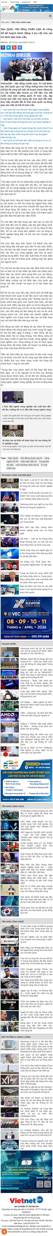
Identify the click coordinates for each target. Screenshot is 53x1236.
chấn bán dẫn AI (28, 461)
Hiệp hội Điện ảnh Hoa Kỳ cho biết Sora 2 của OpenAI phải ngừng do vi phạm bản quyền (36, 589)
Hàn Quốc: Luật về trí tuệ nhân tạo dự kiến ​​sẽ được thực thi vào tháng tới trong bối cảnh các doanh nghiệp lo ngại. (26, 122)
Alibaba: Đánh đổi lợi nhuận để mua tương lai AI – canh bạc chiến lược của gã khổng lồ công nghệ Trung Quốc (36, 663)
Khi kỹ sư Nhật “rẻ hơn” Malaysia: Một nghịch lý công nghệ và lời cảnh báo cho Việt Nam (36, 750)
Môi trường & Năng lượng (16, 1037)
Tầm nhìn (5, 22)
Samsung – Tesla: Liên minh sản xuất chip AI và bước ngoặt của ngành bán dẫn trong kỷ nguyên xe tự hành (36, 684)
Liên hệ (4, 2)
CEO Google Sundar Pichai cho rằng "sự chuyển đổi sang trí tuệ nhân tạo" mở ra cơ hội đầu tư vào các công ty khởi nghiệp (36, 973)
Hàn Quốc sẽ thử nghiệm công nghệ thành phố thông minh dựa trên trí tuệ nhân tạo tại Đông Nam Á (36, 1058)
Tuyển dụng (14, 2)
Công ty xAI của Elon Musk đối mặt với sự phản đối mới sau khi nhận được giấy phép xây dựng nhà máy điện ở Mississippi (36, 1080)
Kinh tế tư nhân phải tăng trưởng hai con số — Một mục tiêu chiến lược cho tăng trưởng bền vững (36, 888)
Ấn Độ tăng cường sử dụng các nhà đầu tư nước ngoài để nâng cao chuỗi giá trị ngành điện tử (36, 813)
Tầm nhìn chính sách (12, 806)
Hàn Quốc (13, 458)
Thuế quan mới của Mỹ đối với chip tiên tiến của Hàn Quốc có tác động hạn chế (36, 910)
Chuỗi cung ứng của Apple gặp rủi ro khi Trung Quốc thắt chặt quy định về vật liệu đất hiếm (36, 553)
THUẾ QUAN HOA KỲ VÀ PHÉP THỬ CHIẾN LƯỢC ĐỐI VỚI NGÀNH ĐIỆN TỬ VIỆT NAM (36, 845)
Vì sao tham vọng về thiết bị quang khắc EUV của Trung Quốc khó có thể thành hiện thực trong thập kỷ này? (36, 930)
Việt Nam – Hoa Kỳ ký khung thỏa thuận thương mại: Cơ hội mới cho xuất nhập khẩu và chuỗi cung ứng (36, 542)
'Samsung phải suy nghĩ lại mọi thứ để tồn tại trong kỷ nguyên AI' (36, 505)
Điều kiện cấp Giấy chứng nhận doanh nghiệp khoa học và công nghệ (36, 530)
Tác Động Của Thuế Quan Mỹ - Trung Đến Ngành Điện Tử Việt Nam (36, 563)
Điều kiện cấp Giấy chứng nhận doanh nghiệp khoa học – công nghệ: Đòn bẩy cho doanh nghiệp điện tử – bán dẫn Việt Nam (36, 868)
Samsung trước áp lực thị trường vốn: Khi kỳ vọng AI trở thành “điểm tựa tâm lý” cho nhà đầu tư (36, 651)
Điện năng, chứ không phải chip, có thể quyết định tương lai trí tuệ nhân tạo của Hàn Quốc (36, 950)
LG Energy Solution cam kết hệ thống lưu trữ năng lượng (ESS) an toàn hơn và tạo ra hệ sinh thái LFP (36, 1132)
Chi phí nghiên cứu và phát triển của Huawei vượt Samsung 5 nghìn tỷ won (36, 939)
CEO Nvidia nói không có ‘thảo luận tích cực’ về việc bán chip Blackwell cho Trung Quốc (36, 519)
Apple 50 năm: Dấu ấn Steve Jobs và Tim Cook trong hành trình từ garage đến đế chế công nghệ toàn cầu (36, 1016)
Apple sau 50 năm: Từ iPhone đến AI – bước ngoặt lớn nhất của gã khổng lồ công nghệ (36, 993)
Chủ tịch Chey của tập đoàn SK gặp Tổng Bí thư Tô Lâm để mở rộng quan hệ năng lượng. (36, 1122)
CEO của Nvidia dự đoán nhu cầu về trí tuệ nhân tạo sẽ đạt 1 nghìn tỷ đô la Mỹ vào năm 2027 (36, 1004)
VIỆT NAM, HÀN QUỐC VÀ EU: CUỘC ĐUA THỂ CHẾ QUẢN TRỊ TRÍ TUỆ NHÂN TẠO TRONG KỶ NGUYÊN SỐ (36, 825)
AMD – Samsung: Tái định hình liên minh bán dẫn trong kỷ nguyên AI (36, 714)
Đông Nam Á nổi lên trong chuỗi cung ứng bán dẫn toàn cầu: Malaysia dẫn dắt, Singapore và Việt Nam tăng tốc (36, 1027)
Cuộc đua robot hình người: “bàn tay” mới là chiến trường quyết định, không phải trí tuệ (36, 694)
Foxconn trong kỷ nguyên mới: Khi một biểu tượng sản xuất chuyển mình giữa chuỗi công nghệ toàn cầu (36, 1145)
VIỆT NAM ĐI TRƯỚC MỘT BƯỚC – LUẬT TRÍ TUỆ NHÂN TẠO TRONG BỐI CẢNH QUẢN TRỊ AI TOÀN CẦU (36, 836)
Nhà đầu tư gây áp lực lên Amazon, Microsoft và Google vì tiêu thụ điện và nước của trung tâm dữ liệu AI (36, 1089)
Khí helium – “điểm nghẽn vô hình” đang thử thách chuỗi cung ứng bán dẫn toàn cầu (36, 704)
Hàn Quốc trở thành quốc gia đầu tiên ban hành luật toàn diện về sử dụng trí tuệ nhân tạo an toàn (36, 899)
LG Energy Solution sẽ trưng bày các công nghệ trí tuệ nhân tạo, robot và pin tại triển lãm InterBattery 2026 (36, 1112)
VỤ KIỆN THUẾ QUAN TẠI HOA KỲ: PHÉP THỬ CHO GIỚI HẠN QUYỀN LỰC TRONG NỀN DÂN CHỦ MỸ (36, 496)
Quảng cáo (26, 2)
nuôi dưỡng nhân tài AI (27, 465)
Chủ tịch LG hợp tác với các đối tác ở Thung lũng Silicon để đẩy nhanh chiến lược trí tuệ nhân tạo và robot (36, 961)
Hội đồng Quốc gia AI (31, 458)
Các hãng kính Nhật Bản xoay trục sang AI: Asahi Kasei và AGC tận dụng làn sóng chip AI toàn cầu (36, 982)
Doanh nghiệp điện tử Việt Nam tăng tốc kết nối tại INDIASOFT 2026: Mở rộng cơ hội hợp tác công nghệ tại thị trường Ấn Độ (36, 673)
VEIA (35, 2)
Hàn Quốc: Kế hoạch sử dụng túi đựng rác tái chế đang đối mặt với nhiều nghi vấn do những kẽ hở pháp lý (36, 1101)
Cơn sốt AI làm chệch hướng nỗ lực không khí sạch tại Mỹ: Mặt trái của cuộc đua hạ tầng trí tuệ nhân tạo (36, 1068)
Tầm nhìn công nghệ (12, 921)
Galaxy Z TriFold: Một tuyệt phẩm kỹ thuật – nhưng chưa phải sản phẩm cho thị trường (36, 726)
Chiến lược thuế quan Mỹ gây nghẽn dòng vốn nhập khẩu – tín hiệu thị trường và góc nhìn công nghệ (36, 879)
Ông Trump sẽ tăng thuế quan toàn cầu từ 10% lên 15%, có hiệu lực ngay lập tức (36, 856)
